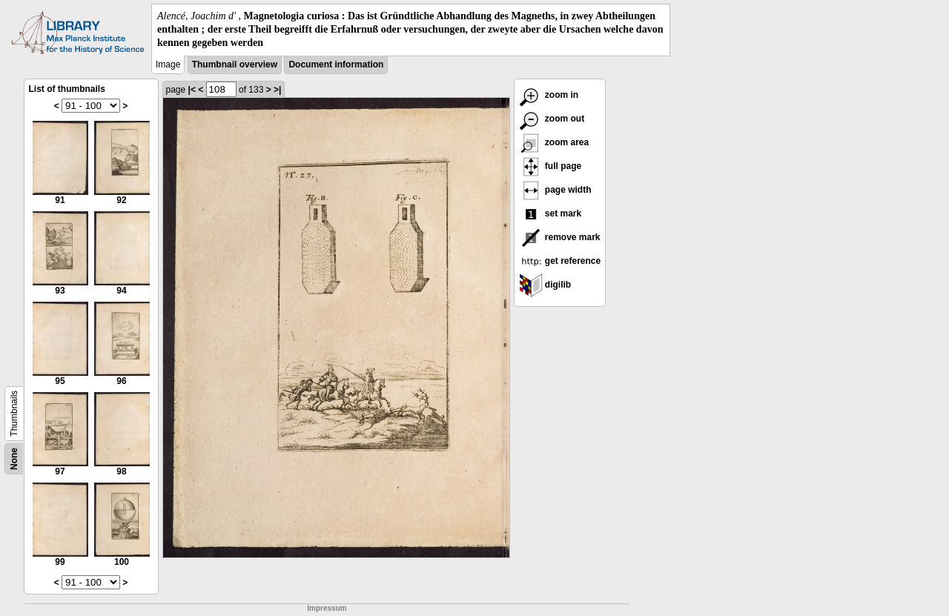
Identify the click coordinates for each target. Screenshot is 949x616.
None (14, 459)
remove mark (560, 237)
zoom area (554, 142)
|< (192, 90)
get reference (560, 261)
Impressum (326, 608)
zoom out (552, 118)
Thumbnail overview (234, 64)
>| (277, 90)
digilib (545, 284)
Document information (335, 64)
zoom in (549, 95)
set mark (550, 213)
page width (555, 190)
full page (550, 166)
